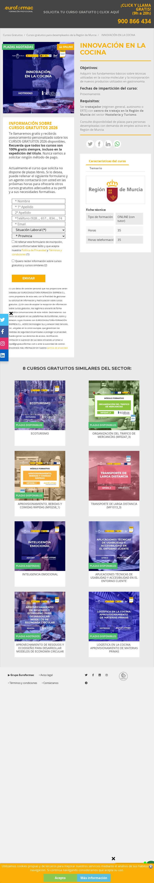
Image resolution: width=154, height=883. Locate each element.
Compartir (99, 144)
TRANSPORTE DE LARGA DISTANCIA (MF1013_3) (114, 505)
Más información (93, 878)
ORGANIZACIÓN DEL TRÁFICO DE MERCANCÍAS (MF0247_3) (113, 435)
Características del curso (107, 161)
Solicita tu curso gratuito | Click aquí (81, 12)
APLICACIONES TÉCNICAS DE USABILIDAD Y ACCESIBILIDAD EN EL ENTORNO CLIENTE (114, 578)
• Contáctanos (50, 683)
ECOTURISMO (40, 433)
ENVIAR (28, 278)
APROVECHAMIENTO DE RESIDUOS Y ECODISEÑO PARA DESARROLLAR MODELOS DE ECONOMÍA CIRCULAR (40, 648)
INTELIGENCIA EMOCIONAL (40, 574)
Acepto (60, 878)
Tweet (90, 144)
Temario (96, 168)
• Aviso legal (46, 675)
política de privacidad (57, 348)
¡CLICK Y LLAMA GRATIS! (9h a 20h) (134, 14)
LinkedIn (108, 144)
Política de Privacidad (33, 250)
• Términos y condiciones (22, 683)
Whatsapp (117, 144)
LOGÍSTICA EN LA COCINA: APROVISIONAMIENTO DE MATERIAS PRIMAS (114, 648)
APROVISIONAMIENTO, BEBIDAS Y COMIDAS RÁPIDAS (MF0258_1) (40, 505)
